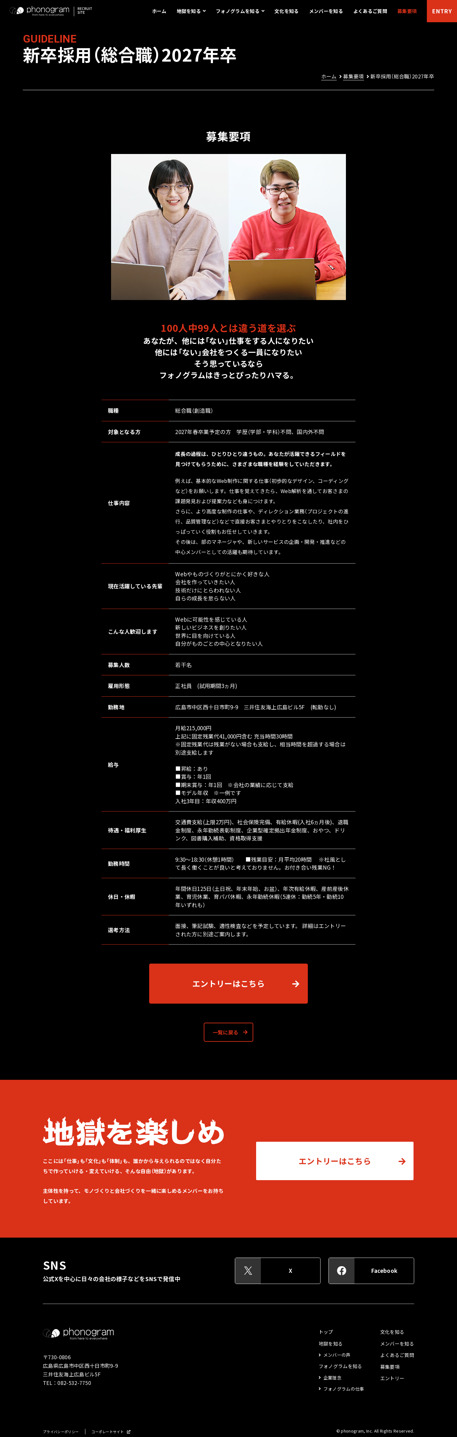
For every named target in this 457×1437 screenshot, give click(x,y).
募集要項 (407, 11)
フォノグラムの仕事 (343, 1389)
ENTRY (442, 11)
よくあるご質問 (370, 11)
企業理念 (332, 1377)
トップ (326, 1331)
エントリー (392, 1378)
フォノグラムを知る (340, 1366)
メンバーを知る (326, 11)
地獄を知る (331, 1343)
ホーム (159, 11)
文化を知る (287, 11)
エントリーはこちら (228, 983)
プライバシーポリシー (61, 1431)
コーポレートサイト (107, 1431)
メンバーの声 (337, 1355)
